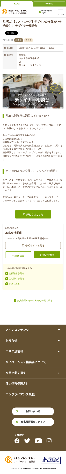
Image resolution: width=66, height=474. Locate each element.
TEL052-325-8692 (18, 255)
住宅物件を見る (16, 278)
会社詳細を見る (16, 273)
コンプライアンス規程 (20, 394)
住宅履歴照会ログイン (46, 12)
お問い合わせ (47, 254)
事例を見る (14, 283)
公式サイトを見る (34, 245)
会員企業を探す (16, 373)
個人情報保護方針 (17, 383)
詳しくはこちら (34, 214)
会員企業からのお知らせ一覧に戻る (35, 300)
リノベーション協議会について (26, 362)
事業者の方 (49, 4)
